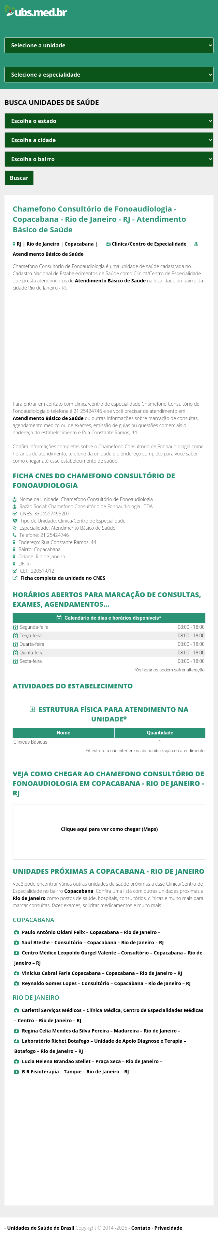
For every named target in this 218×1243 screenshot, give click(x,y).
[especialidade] (109, 74)
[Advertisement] (109, 345)
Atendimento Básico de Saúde (48, 254)
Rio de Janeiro (43, 243)
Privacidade (169, 1228)
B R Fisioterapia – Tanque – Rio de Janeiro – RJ (75, 1071)
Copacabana (79, 243)
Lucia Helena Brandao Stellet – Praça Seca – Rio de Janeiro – (92, 1061)
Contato (140, 1228)
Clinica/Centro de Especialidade (149, 243)
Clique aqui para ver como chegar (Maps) (109, 829)
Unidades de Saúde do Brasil (40, 1228)
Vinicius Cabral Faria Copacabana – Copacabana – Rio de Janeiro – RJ (102, 973)
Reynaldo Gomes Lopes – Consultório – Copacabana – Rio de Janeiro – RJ (106, 983)
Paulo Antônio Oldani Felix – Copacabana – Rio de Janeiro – (91, 932)
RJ (19, 243)
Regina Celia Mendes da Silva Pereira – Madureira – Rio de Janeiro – (101, 1030)
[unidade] (109, 45)
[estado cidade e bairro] (109, 121)
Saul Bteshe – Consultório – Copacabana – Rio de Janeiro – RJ (93, 942)
